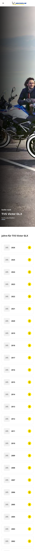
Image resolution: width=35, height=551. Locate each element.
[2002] (17, 541)
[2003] (17, 529)
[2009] (17, 455)
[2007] (17, 480)
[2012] (17, 418)
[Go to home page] (19, 3)
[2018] (17, 345)
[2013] (17, 406)
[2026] (17, 247)
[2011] (17, 431)
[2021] (17, 308)
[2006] (17, 492)
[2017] (17, 357)
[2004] (17, 516)
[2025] (17, 259)
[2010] (17, 443)
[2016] (17, 370)
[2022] (17, 296)
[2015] (17, 382)
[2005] (17, 504)
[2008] (17, 467)
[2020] (17, 321)
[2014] (17, 394)
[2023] (17, 284)
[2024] (17, 272)
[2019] (17, 333)
